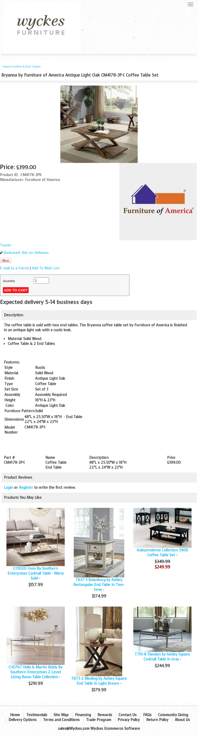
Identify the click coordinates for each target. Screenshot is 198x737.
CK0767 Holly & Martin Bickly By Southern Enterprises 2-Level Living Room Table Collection (35, 672)
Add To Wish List (46, 268)
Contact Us (128, 715)
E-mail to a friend (14, 268)
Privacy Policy (129, 719)
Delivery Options (23, 719)
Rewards (104, 715)
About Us (182, 719)
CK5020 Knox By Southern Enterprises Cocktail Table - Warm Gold (35, 573)
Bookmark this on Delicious (26, 252)
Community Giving (173, 715)
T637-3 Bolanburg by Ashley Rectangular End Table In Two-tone (99, 584)
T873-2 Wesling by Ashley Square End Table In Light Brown (99, 681)
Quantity (9, 281)
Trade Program (98, 719)
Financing (83, 715)
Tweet (5, 245)
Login (8, 487)
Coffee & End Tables (27, 67)
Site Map (61, 715)
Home (6, 67)
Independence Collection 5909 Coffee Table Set (162, 553)
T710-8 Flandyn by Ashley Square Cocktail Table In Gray (162, 657)
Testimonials (36, 715)
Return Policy (157, 719)
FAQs (147, 715)
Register (26, 487)
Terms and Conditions (61, 719)
